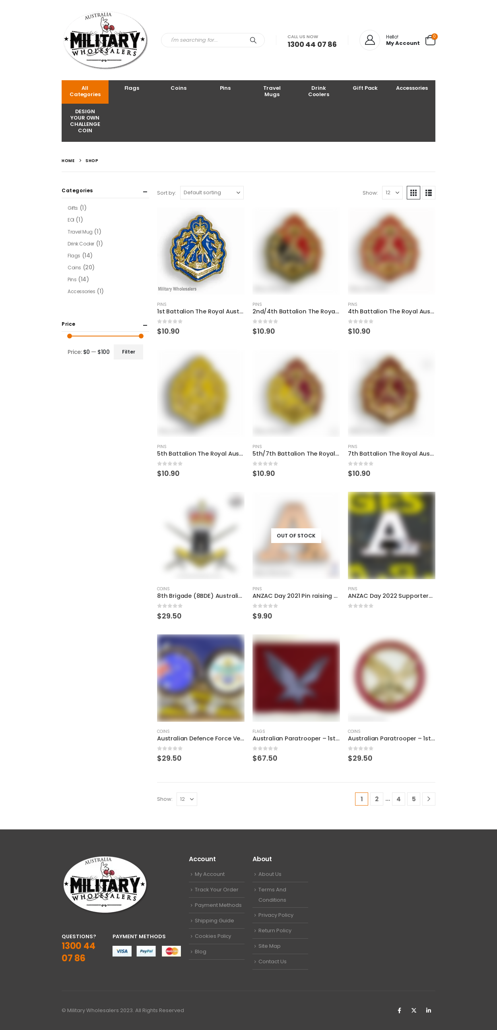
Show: (370, 193)
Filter (128, 351)
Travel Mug (80, 231)
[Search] (253, 40)
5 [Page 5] (414, 799)
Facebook (399, 1010)
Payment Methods (218, 905)
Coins (178, 88)
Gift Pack (365, 88)
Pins (225, 88)
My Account (210, 874)
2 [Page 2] (377, 799)
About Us (270, 874)
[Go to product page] (201, 251)
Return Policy (274, 930)
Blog (200, 951)
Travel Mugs (272, 91)
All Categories (85, 91)
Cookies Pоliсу (213, 936)
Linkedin (429, 1010)
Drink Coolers (318, 91)
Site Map (269, 946)
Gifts (73, 208)
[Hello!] (389, 40)
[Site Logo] (105, 40)
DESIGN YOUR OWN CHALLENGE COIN (85, 121)
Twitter (414, 1010)
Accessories (412, 88)
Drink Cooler (81, 243)
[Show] (392, 192)
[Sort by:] (212, 192)
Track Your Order (217, 889)
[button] (413, 192)
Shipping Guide (214, 920)
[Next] (428, 799)
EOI (71, 219)
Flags (131, 88)
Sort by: (166, 193)
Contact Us (272, 961)
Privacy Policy (275, 915)
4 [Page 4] (398, 799)
